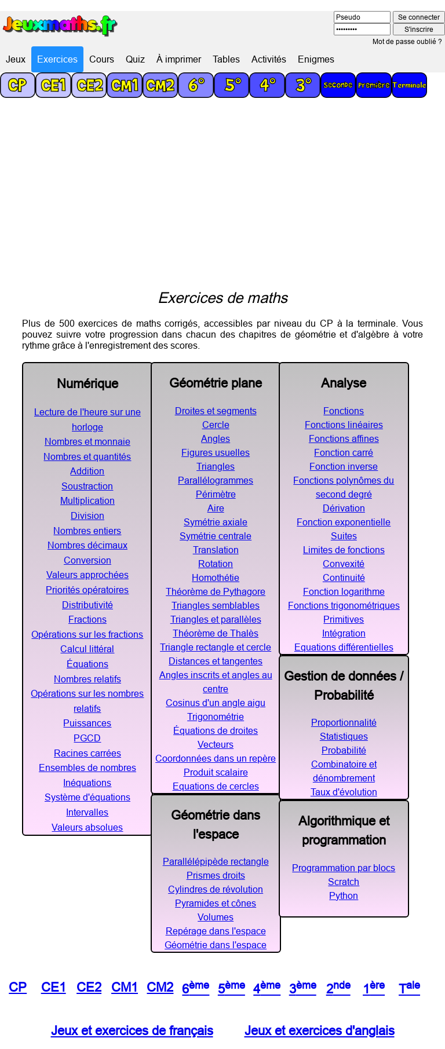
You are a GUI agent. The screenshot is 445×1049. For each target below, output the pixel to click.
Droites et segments (216, 410)
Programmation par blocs (343, 867)
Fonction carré (343, 452)
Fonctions (343, 410)
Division (87, 515)
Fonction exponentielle (344, 522)
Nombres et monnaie (87, 441)
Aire (215, 508)
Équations (87, 664)
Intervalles (87, 812)
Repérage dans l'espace (216, 931)
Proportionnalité (344, 722)
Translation (216, 549)
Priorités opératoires (87, 589)
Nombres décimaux (87, 545)
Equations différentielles (343, 647)
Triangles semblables (216, 605)
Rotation (215, 563)
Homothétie (215, 577)
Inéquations (87, 782)
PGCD (87, 738)
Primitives (343, 619)
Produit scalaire (216, 772)
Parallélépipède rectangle (216, 861)
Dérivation (344, 508)
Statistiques (344, 736)
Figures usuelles (215, 452)
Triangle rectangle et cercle (215, 647)
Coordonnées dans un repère (215, 758)
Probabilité (344, 750)
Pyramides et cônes (215, 903)
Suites (344, 536)
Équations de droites (215, 730)
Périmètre (216, 494)
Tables (226, 59)
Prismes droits (216, 875)
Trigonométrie (215, 716)
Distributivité (87, 605)
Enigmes (316, 59)
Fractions (87, 619)
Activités (268, 59)
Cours (101, 59)
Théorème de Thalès (215, 633)
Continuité (344, 577)
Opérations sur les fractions (87, 634)
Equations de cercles (216, 786)
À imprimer (178, 59)
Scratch (343, 881)
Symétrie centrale (215, 536)
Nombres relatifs (87, 679)
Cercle (215, 424)
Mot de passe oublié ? (407, 41)
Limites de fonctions (344, 549)
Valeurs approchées (87, 574)
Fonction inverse (343, 466)
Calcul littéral (87, 649)
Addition (87, 471)
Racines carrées (87, 753)
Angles (215, 438)
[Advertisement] (222, 201)
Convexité (343, 563)
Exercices (57, 59)
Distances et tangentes (215, 661)
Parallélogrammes (215, 480)
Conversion (87, 560)
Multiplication (87, 500)
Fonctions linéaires (344, 424)
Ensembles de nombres (87, 767)
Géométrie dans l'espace (216, 945)
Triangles (215, 466)
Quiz (135, 59)
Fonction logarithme (344, 591)
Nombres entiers (87, 530)
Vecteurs (216, 744)
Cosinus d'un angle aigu (215, 702)
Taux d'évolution (344, 792)
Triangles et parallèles (215, 619)
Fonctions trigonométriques (344, 605)
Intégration (344, 633)
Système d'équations (87, 797)
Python (343, 895)
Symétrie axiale (215, 522)
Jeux (15, 59)
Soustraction (87, 486)
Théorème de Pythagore (215, 591)
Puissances (87, 723)
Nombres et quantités (87, 456)
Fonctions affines (344, 438)
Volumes (216, 917)
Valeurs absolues (87, 827)
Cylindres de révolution (215, 889)
